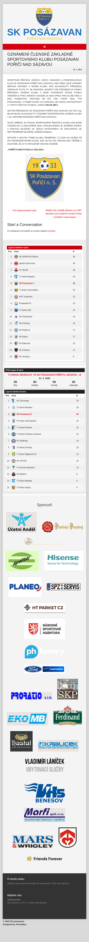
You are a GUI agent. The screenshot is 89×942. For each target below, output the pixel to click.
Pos (10, 251)
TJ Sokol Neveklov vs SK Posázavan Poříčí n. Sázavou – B (44, 375)
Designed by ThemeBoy (14, 924)
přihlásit (51, 231)
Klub (16, 251)
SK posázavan (44, 32)
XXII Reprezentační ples (21, 210)
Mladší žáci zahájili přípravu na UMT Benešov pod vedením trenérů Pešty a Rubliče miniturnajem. (64, 214)
